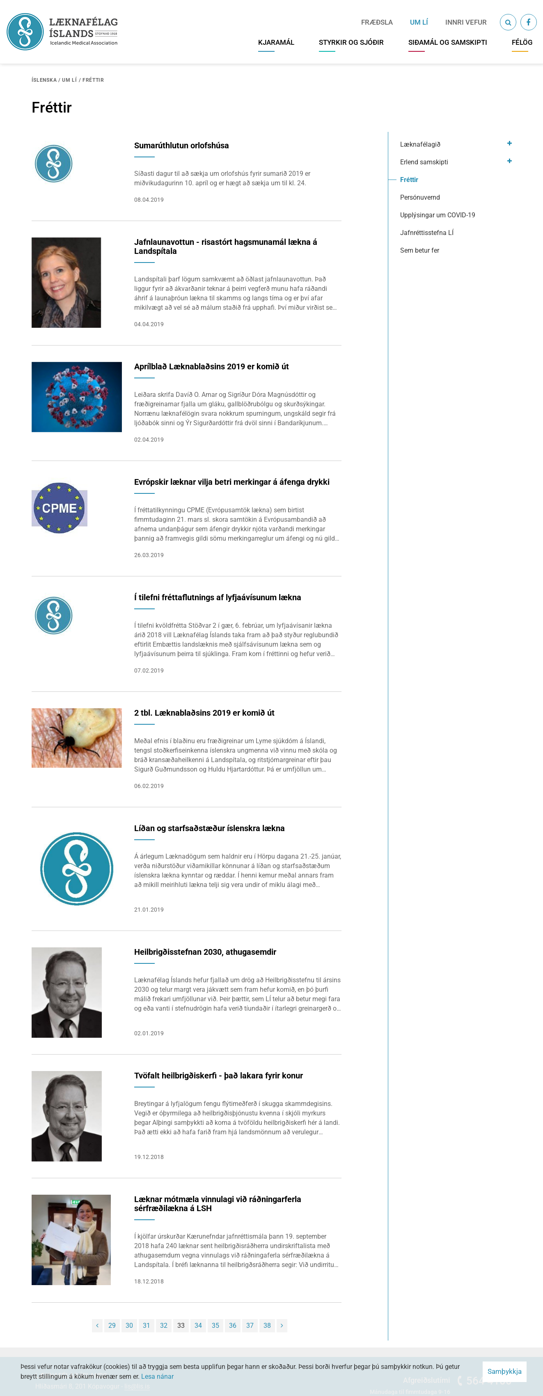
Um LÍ (69, 80)
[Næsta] (282, 1325)
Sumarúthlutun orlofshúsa (181, 145)
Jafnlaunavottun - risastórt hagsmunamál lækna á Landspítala (225, 246)
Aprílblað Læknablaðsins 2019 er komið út (211, 366)
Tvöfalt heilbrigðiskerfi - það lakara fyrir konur (218, 1075)
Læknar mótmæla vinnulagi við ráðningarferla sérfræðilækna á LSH (217, 1203)
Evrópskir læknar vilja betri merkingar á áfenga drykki (232, 482)
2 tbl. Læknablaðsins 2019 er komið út (204, 713)
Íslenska (44, 80)
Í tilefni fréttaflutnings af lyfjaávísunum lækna (217, 597)
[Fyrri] (97, 1325)
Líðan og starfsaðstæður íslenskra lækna (209, 828)
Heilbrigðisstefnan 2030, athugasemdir (205, 952)
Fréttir (93, 80)
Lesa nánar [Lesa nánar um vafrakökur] (157, 1376)
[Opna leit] (508, 22)
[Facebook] (528, 22)
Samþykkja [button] (505, 1371)
